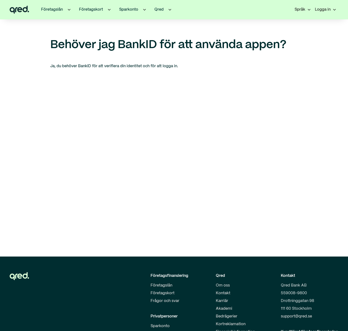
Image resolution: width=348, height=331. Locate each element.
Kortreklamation (231, 324)
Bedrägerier (226, 316)
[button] (69, 10)
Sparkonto (160, 326)
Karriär (222, 301)
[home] (19, 10)
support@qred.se (296, 316)
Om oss (223, 285)
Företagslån (161, 285)
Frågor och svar (165, 301)
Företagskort (162, 293)
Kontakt (223, 293)
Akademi (224, 308)
